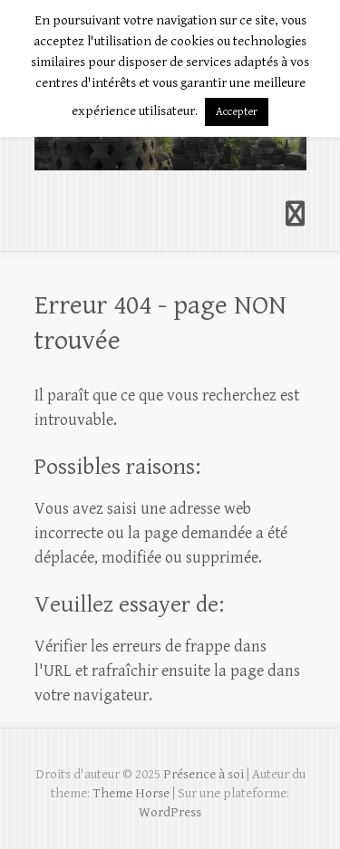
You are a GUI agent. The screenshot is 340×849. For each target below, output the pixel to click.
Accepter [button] (236, 112)
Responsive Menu (295, 214)
